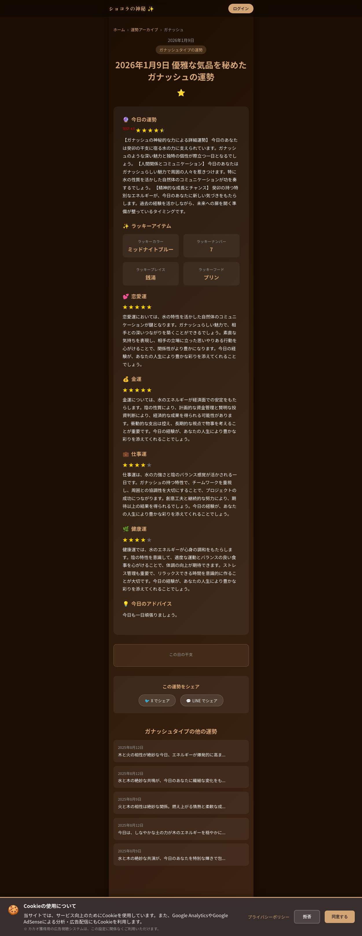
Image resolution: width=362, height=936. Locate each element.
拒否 (308, 916)
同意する (340, 916)
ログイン (241, 8)
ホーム (119, 29)
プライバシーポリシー (271, 917)
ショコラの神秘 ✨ (132, 8)
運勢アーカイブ (144, 29)
